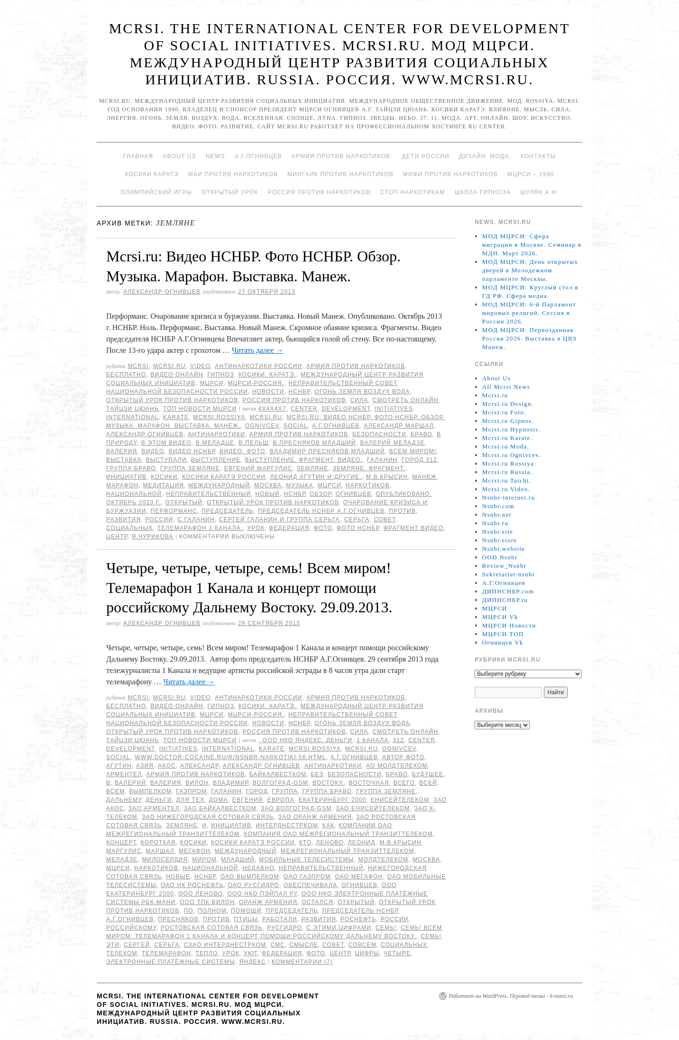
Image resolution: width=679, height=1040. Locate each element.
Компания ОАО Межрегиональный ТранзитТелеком (338, 834)
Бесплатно (126, 374)
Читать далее (258, 350)
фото (323, 528)
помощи (246, 910)
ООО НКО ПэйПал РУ (262, 893)
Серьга (356, 519)
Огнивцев (354, 494)
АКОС (167, 765)
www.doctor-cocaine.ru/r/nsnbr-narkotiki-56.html (230, 757)
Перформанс (174, 511)
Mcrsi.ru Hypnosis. (511, 429)
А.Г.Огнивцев (258, 156)
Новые (178, 876)
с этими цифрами (338, 927)
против (402, 511)
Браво (421, 434)
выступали (166, 460)
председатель (228, 511)
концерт (121, 842)
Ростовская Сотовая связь (212, 927)
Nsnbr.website (503, 548)
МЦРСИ (211, 383)
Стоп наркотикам (412, 192)
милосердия (165, 859)
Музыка (299, 485)
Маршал (160, 851)
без (317, 774)
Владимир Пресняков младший (327, 451)
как (328, 825)
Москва (268, 485)
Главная (138, 156)
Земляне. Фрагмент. (369, 468)
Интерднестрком (287, 825)
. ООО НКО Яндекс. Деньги (305, 740)
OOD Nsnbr (500, 557)
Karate (176, 417)
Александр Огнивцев (162, 291)
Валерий (130, 783)
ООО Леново (200, 893)
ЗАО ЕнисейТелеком (373, 808)
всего (404, 783)
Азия (145, 765)
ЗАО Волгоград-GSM (296, 808)
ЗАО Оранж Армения (315, 817)
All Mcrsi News (506, 386)
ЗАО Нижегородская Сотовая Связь (208, 817)
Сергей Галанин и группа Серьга (279, 519)
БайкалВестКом (278, 774)
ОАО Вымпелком (249, 876)
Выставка (123, 460)
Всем (115, 791)
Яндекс (252, 962)
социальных (129, 528)
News (215, 156)
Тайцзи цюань (132, 408)
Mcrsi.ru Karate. (507, 437)
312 (398, 740)
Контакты (538, 156)
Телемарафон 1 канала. (200, 528)
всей (428, 783)
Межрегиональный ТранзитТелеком (347, 851)
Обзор (320, 494)
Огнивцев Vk (502, 642)
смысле (303, 944)
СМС (277, 944)
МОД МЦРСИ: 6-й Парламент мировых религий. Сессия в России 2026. (529, 313)
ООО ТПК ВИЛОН (207, 902)
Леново (330, 842)
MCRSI (138, 366)
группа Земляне (190, 468)
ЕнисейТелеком (400, 800)
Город (257, 791)
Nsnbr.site (497, 531)
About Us (179, 156)
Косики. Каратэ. (267, 374)
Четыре (397, 953)
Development (345, 408)
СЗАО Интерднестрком (225, 944)
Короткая (158, 842)
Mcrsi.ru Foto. (504, 412)
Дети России (426, 156)
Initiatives (394, 408)
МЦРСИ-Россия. (256, 383)
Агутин (119, 765)
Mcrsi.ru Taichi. (507, 480)
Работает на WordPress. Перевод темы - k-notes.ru (511, 996)
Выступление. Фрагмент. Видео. (304, 460)
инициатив (126, 477)
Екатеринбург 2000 (333, 800)
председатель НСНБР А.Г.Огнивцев (321, 511)
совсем (362, 944)
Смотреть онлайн (405, 400)
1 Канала (372, 740)
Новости (268, 391)
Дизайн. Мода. (485, 156)
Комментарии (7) (302, 962)
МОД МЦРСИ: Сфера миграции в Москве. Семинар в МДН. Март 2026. (532, 245)
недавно (259, 868)
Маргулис (124, 851)
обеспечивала (310, 885)
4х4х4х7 (272, 408)
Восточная (369, 783)
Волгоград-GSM (280, 783)
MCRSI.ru (265, 417)
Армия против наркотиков (355, 366)
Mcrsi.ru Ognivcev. (511, 454)
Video (200, 366)
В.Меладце (215, 442)
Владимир (230, 783)
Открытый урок (230, 192)
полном (212, 910)
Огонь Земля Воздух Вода (362, 391)
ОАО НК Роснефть (192, 885)
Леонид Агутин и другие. (316, 477)
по (188, 910)
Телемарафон (166, 953)
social (296, 425)
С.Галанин (196, 519)
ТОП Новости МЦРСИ (200, 408)
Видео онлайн (176, 374)
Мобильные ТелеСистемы (306, 859)
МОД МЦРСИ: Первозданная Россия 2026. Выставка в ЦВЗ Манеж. (529, 338)
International (132, 417)
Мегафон (195, 851)
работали (279, 919)
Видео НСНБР (192, 451)
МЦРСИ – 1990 (530, 174)
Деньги (159, 800)
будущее (427, 774)
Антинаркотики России (258, 366)
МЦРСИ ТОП (503, 633)
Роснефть (358, 919)
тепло (206, 953)
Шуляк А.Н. (539, 192)
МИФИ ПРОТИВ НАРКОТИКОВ (450, 174)
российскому (131, 927)
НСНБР (300, 391)
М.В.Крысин (387, 477)
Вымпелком (150, 791)
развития (123, 519)
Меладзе (122, 859)
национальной (134, 494)
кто (305, 842)
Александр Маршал (399, 425)
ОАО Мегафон (359, 876)
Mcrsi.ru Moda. (505, 446)
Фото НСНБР (358, 528)
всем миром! (413, 451)
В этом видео (166, 442)
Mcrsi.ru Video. (506, 489)
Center (304, 408)
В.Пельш (253, 442)
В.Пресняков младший (314, 442)
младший (238, 859)
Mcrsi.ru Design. (508, 403)
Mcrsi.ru (169, 366)
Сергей (137, 944)
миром (204, 859)
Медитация (163, 485)
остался (317, 902)
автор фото (403, 757)
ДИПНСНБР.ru (505, 599)
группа (285, 791)
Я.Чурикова (153, 536)
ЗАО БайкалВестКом (220, 808)
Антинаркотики (216, 434)
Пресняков (178, 919)
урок (256, 528)
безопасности (379, 434)
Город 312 (419, 460)
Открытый (183, 502)
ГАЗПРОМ (191, 791)
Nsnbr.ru (495, 523)
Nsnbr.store (499, 540)
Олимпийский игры (156, 192)
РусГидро (284, 927)
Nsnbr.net (497, 514)
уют (250, 953)
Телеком (122, 953)
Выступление (216, 460)
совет (384, 519)
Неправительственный (208, 494)
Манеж (424, 477)
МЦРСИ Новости (509, 625)
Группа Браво (131, 468)
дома (218, 800)
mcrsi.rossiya (219, 417)
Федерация (289, 528)
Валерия (121, 451)
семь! (386, 927)
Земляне (313, 468)
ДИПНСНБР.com (508, 591)
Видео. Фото (243, 451)
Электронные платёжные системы (170, 962)
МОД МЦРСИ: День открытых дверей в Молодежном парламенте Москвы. (530, 270)
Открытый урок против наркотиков (172, 400)
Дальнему (123, 800)
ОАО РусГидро (253, 885)
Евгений (247, 800)
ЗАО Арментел (154, 808)
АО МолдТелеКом (397, 765)
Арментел (124, 774)
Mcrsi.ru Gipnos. (508, 420)
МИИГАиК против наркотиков (340, 174)
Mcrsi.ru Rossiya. (509, 463)
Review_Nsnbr (504, 565)
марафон (122, 485)
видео (153, 451)
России (159, 519)
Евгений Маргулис (258, 468)
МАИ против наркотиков (233, 174)
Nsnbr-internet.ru (508, 497)
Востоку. (328, 783)
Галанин (382, 460)
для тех (190, 800)
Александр (199, 765)
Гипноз (220, 374)
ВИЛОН (197, 783)
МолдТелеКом (383, 859)
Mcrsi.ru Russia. (507, 471)
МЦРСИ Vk (500, 616)
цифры (367, 953)
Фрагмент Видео (414, 528)
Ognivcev (262, 425)
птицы (246, 919)
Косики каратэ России (224, 477)
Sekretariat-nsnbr (508, 574)
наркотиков (368, 485)
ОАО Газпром (307, 876)
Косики (164, 477)
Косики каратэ (152, 174)
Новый (267, 494)
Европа (280, 800)
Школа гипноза (482, 192)
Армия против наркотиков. (342, 156)
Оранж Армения (268, 902)
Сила (359, 400)
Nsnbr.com (498, 506)
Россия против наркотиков (319, 192)
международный (219, 485)
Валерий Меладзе (392, 442)
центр (117, 536)
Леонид (362, 842)
